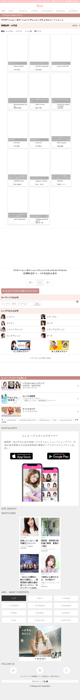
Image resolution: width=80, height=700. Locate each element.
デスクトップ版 (40, 681)
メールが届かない (44, 676)
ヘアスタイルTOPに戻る (40, 358)
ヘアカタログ (66, 598)
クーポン (14, 620)
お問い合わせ (55, 676)
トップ (14, 598)
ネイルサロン (40, 613)
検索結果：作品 (40, 25)
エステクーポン (66, 620)
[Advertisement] (40, 248)
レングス (10, 31)
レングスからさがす (10, 311)
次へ (48, 282)
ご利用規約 (33, 676)
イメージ (19, 31)
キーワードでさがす (10, 297)
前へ (31, 282)
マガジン (40, 598)
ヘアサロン (13, 613)
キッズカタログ (40, 605)
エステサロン (66, 613)
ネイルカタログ (66, 605)
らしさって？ (25, 676)
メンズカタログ (14, 605)
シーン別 (29, 31)
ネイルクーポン (40, 620)
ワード (38, 31)
